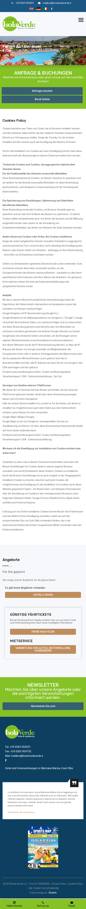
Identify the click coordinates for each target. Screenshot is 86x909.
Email (71, 905)
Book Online (42, 99)
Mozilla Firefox (57, 498)
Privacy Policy (59, 883)
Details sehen (43, 594)
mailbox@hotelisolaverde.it (57, 3)
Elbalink (53, 892)
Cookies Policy (75, 883)
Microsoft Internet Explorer (21, 502)
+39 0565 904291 (25, 3)
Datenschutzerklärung (40, 376)
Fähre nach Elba (43, 631)
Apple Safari (72, 498)
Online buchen (14, 905)
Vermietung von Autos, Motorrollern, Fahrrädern (43, 649)
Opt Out (58, 376)
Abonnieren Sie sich (43, 706)
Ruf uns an (43, 905)
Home (6, 55)
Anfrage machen (42, 90)
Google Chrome (40, 498)
